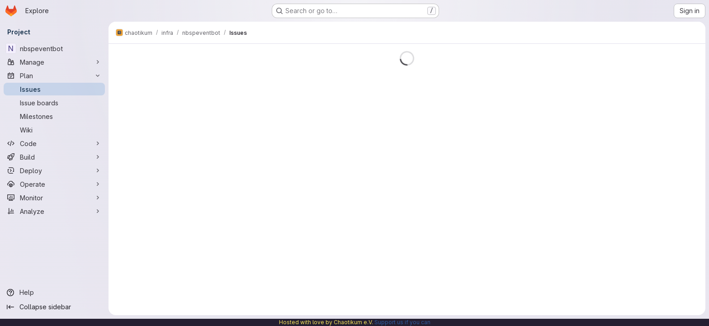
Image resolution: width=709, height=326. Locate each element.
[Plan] (54, 75)
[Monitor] (54, 197)
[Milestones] (54, 116)
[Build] (54, 157)
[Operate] (54, 184)
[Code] (54, 143)
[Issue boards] (54, 102)
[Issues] (54, 89)
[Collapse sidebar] (54, 307)
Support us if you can (402, 322)
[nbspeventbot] (54, 48)
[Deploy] (54, 170)
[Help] (54, 292)
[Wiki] (54, 129)
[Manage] (54, 62)
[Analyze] (54, 211)
